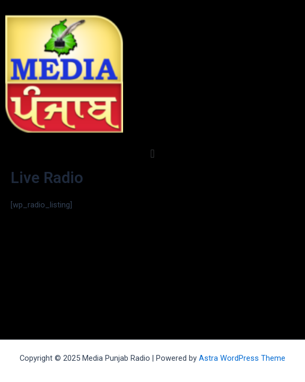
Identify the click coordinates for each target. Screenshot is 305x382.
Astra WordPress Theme (242, 358)
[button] (152, 153)
